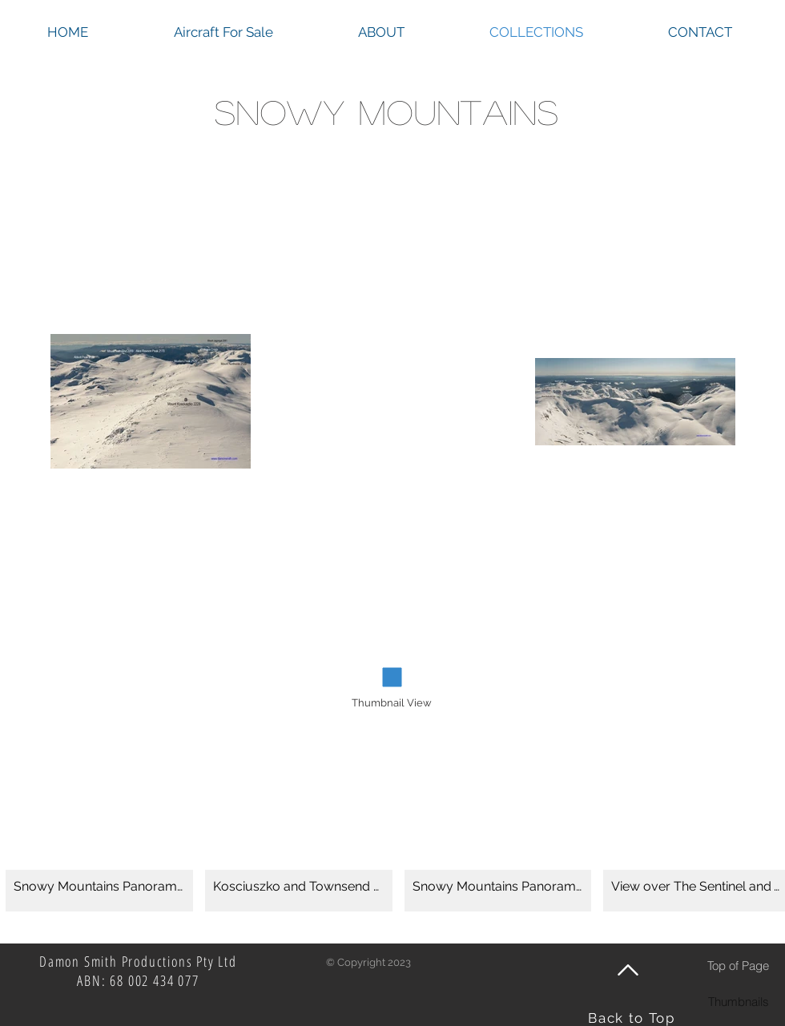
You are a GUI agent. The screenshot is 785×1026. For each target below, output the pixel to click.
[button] (99, 839)
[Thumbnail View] (392, 703)
